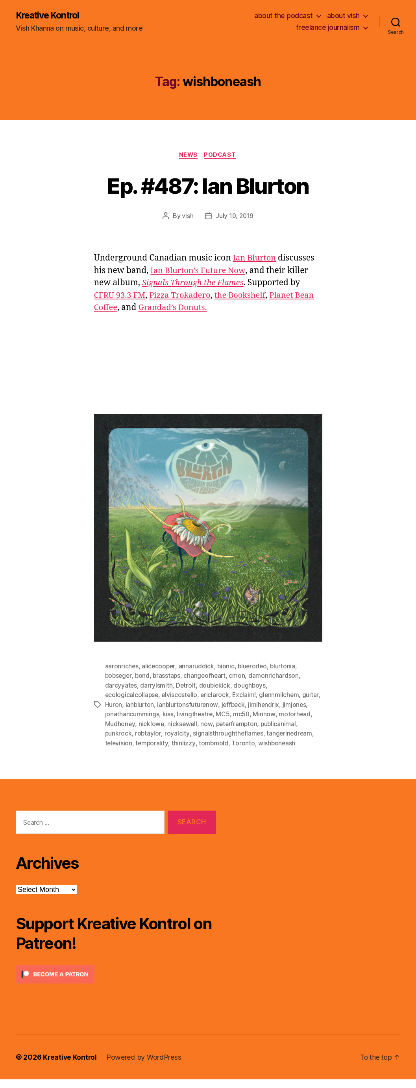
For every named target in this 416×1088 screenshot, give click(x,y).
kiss (195, 714)
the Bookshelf (246, 296)
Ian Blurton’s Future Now (199, 271)
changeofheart (207, 676)
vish (187, 217)
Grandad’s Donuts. (197, 308)
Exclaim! (247, 695)
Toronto (294, 742)
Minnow (292, 714)
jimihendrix (286, 704)
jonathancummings (159, 714)
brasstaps (168, 676)
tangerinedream (128, 742)
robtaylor (188, 733)
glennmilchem (282, 695)
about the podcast (283, 16)
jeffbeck (254, 704)
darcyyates (121, 686)
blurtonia (286, 667)
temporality (202, 742)
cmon (240, 676)
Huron (133, 704)
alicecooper (159, 667)
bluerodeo (254, 667)
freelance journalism (328, 28)
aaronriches (122, 667)
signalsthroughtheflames (267, 733)
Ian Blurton (255, 259)
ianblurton (159, 704)
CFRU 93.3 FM (121, 296)
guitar (113, 704)
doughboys (251, 686)
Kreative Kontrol (50, 15)
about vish (343, 16)
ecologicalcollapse (132, 695)
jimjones (117, 714)
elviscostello (181, 695)
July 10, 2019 (234, 217)
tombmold (264, 742)
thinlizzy (234, 742)
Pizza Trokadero (184, 296)
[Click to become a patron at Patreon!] (116, 983)
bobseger (119, 676)
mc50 (269, 714)
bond (143, 676)
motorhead (121, 723)
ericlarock (216, 695)
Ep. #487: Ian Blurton (208, 186)
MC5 (250, 714)
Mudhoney (156, 723)
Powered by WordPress (145, 1066)
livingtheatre (222, 714)
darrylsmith (157, 686)
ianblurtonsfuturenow (208, 704)
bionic (227, 667)
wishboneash (124, 752)
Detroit (186, 686)
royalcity (216, 733)
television (169, 742)
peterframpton (274, 723)
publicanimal (123, 733)
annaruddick (197, 667)
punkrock (158, 733)
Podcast (221, 155)
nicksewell (218, 723)
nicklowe (187, 723)
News (187, 155)
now (243, 723)
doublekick (215, 686)
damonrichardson (277, 676)
